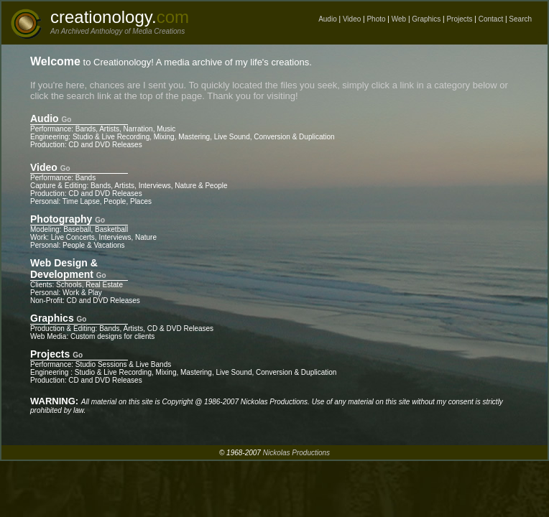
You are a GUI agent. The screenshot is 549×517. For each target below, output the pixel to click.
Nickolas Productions (296, 453)
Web (399, 19)
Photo (375, 19)
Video (352, 19)
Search (520, 19)
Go (67, 120)
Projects (459, 19)
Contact (491, 19)
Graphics (426, 19)
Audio (327, 19)
